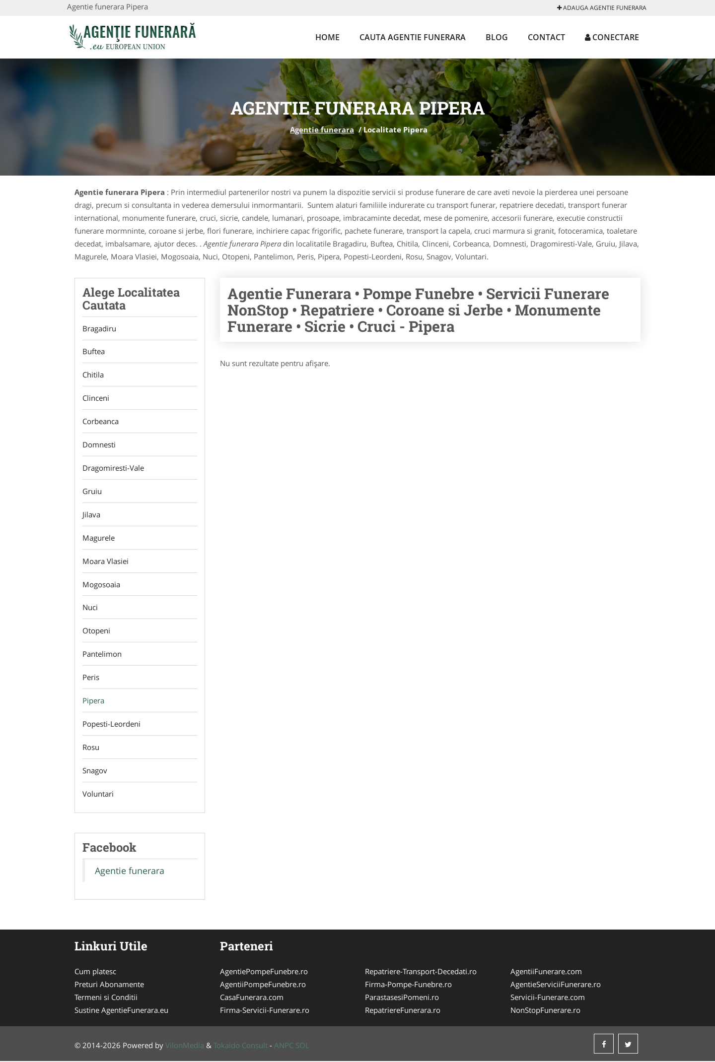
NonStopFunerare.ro (545, 1011)
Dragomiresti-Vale (113, 468)
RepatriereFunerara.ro (402, 1011)
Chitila (93, 375)
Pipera (93, 701)
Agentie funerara (322, 129)
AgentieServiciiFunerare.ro (555, 985)
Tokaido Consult (241, 1046)
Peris (90, 678)
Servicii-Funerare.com (547, 998)
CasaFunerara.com (252, 998)
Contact (546, 37)
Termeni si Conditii (106, 998)
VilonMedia (184, 1046)
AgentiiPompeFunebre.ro (263, 985)
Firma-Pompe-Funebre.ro (408, 985)
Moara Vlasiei (105, 561)
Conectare (612, 37)
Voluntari (98, 795)
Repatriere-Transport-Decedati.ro (421, 972)
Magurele (98, 538)
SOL (302, 1046)
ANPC (283, 1046)
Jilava (91, 515)
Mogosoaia (101, 585)
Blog (497, 37)
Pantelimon (102, 655)
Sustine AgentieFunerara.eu (121, 1011)
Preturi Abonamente (109, 985)
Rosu (90, 748)
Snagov (94, 771)
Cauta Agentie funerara (412, 37)
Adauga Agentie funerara (601, 7)
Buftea (93, 352)
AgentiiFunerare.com (546, 972)
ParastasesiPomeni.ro (402, 998)
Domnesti (99, 445)
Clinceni (95, 398)
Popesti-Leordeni (111, 725)
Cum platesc (95, 972)
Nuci (90, 608)
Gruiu (92, 492)
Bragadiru (99, 328)
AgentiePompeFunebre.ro (264, 972)
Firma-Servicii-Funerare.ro (264, 1011)
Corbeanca (100, 422)
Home (327, 37)
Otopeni (96, 631)
